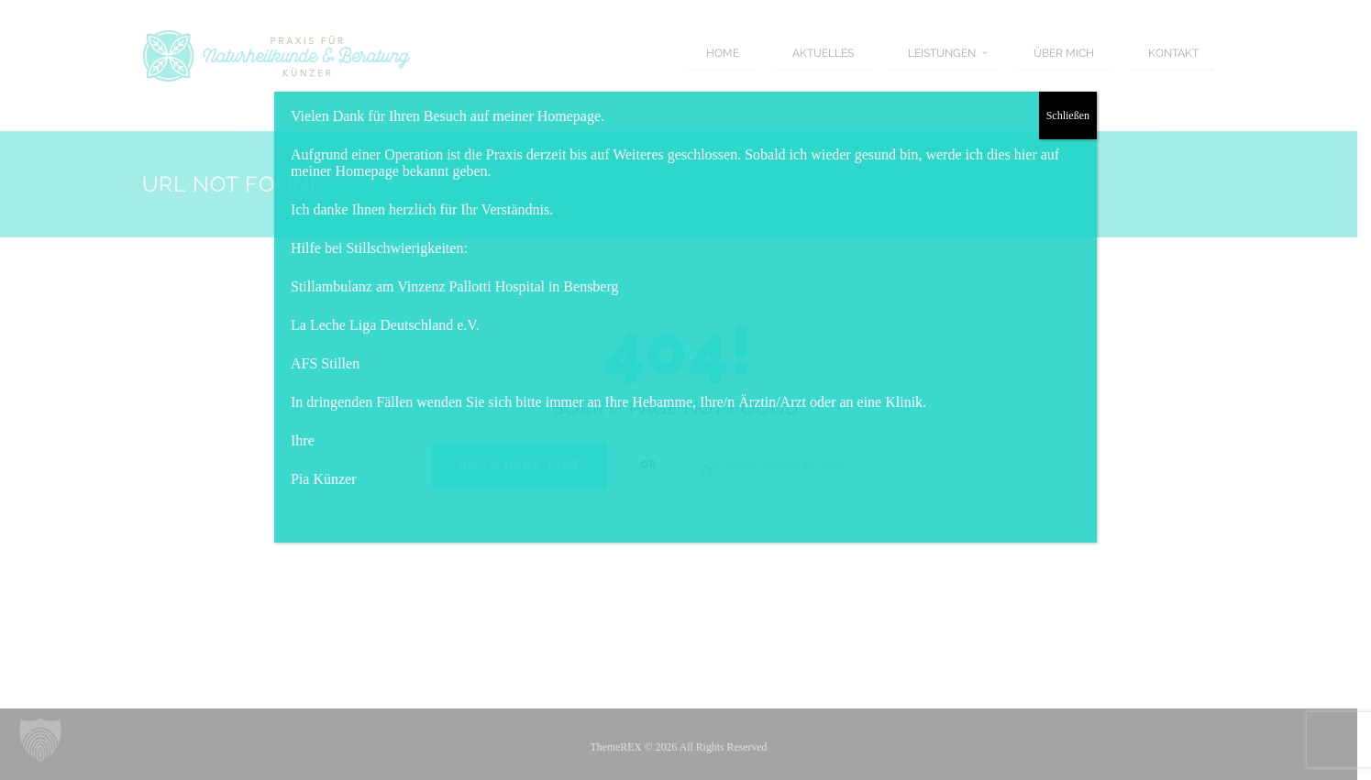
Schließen (1067, 115)
